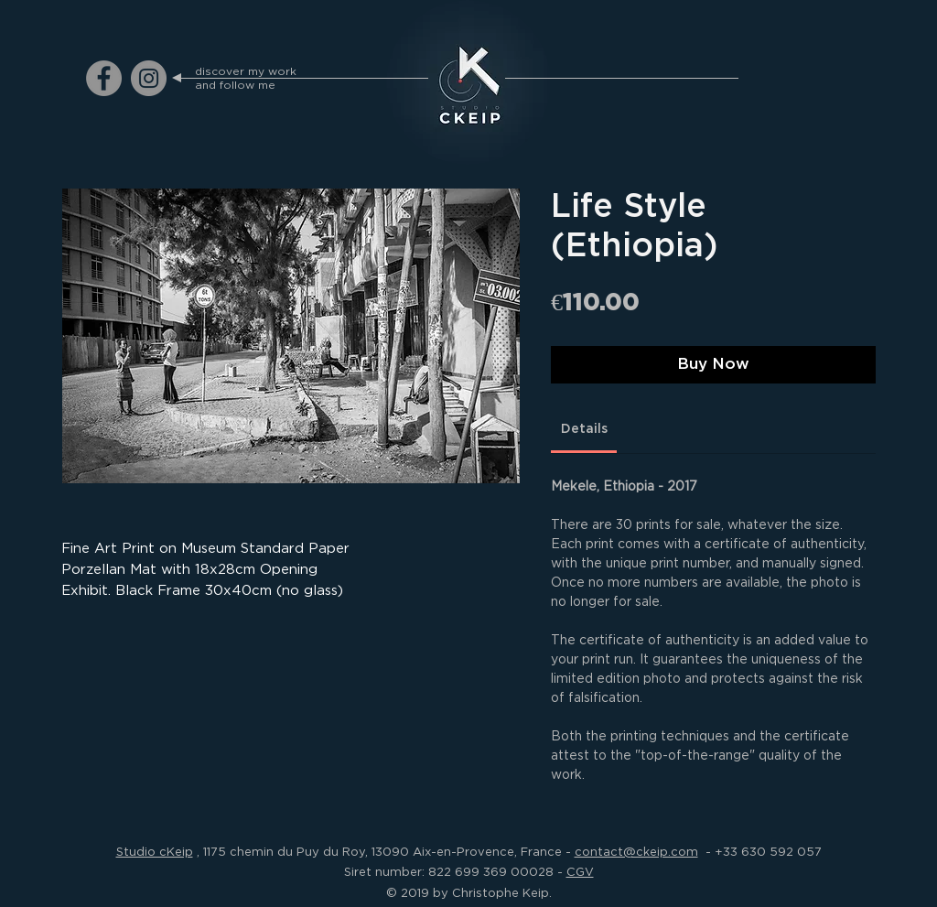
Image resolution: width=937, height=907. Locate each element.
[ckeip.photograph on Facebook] (104, 78)
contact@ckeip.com (636, 851)
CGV (580, 871)
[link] (584, 429)
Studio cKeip (154, 851)
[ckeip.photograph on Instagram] (149, 78)
